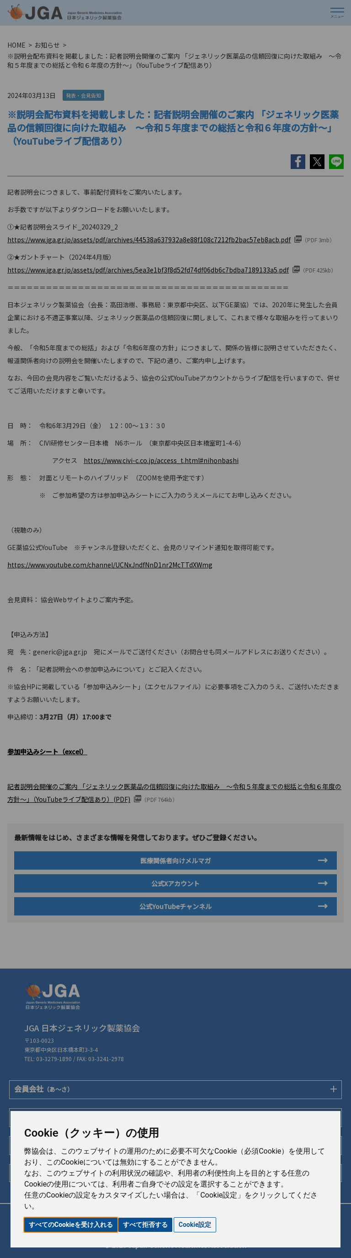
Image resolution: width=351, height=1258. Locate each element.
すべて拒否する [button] (145, 1224)
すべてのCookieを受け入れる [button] (71, 1224)
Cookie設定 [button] (195, 1224)
